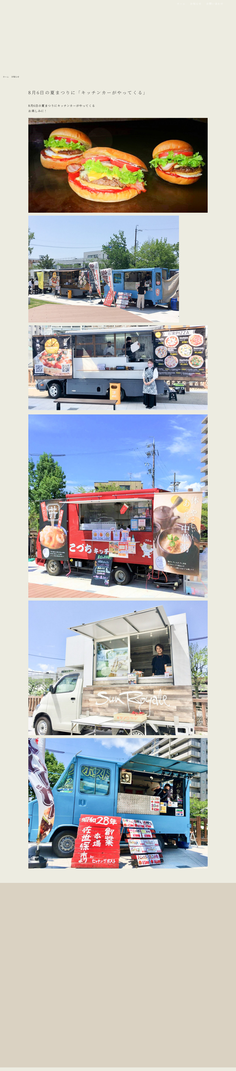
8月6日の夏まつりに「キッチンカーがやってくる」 (88, 92)
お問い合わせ (214, 3)
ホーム (181, 3)
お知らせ (196, 3)
